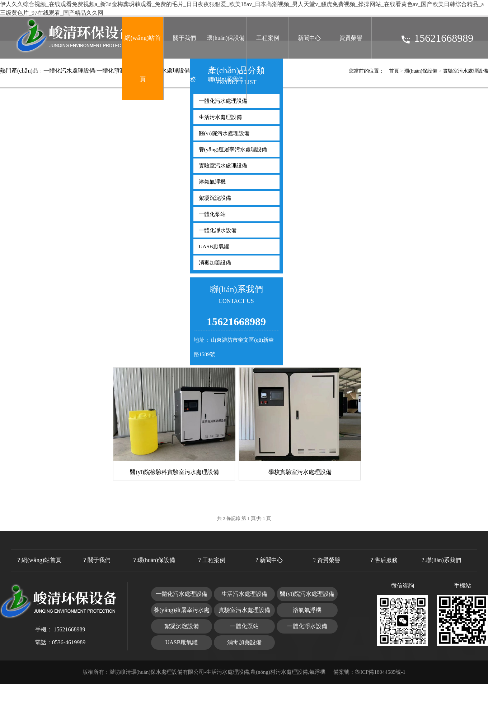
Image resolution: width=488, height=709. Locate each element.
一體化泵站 (212, 214)
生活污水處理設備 (220, 117)
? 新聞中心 (268, 560)
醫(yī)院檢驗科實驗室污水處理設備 (174, 472)
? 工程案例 (211, 560)
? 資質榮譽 (326, 560)
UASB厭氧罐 (214, 246)
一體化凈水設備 (217, 230)
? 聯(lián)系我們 (441, 560)
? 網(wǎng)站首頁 (39, 560)
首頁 (394, 71)
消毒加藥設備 (215, 263)
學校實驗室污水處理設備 (300, 472)
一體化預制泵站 (117, 71)
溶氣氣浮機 (212, 182)
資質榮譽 (350, 38)
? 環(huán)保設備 (154, 560)
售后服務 (184, 79)
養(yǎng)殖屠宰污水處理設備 (233, 149)
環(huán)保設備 (226, 38)
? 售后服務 (383, 560)
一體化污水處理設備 (69, 71)
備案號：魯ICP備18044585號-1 (369, 672)
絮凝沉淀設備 (215, 198)
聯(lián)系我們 (226, 79)
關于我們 (184, 38)
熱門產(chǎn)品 (19, 71)
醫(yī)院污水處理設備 (224, 133)
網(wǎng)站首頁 (143, 58)
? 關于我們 (96, 560)
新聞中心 (309, 38)
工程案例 (267, 38)
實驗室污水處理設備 (465, 71)
